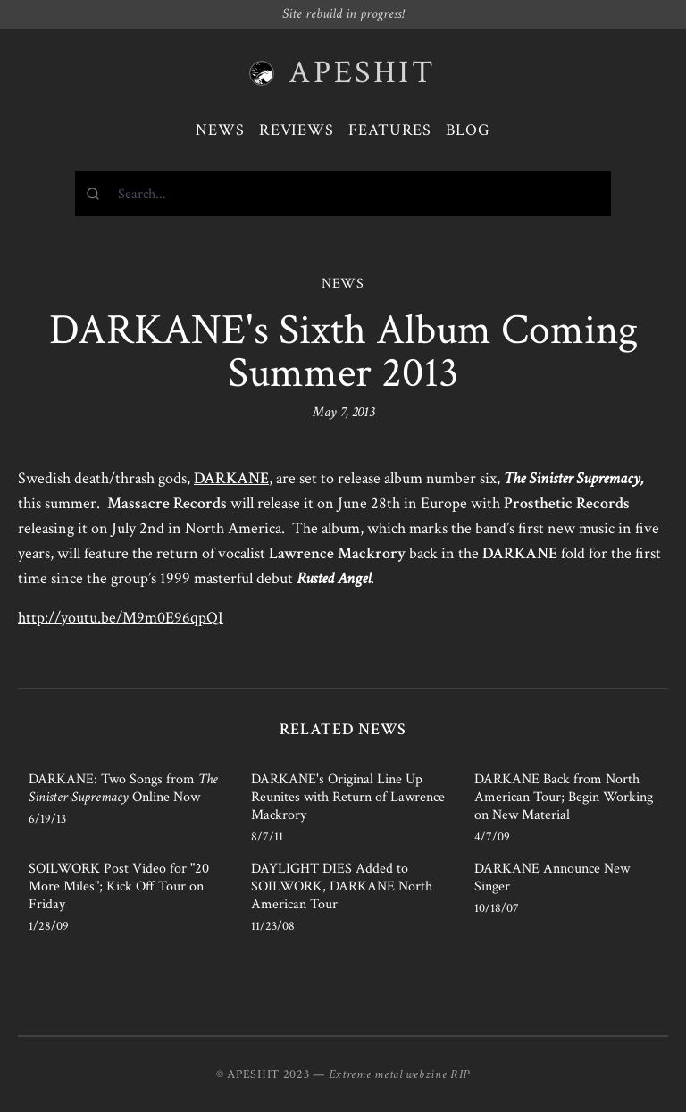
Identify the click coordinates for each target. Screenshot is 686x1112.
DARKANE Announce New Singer (552, 877)
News (220, 130)
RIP (460, 1074)
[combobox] (343, 193)
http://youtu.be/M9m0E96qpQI (120, 617)
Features (389, 130)
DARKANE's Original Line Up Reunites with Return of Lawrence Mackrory (348, 797)
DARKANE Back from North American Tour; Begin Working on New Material (563, 797)
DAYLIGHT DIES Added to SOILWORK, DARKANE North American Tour (341, 886)
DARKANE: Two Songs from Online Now (123, 788)
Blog (468, 130)
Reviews (296, 130)
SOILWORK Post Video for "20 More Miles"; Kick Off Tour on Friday (119, 886)
